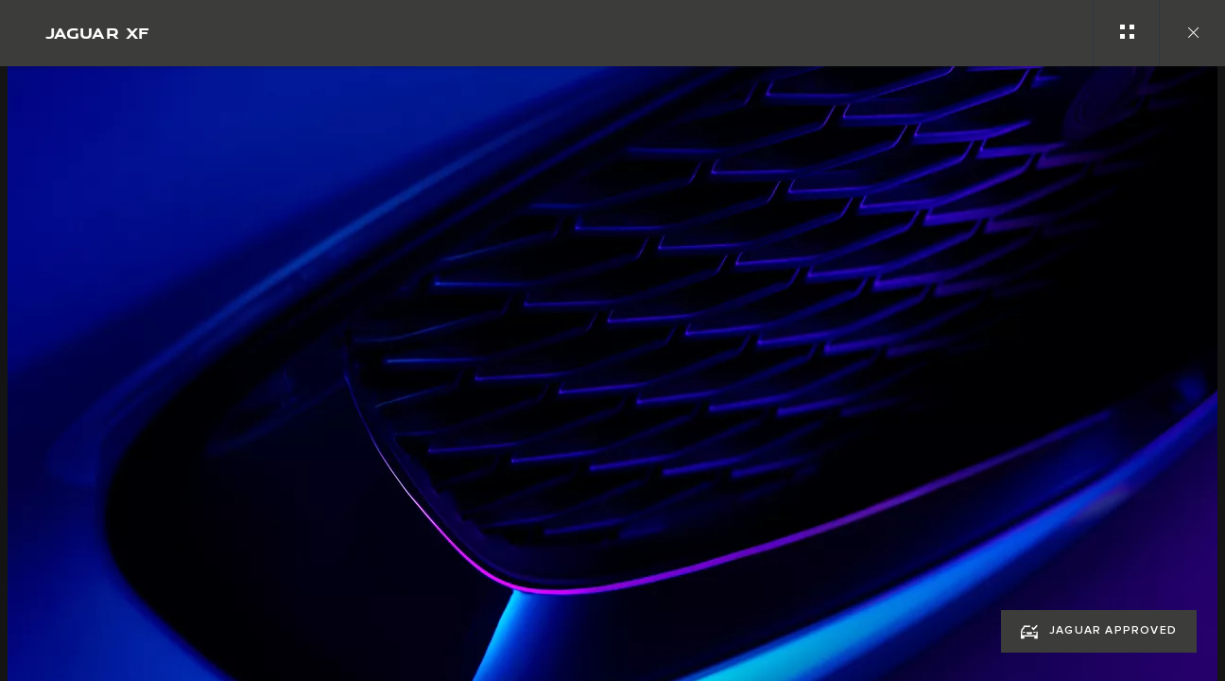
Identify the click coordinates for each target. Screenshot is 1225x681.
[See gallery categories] (1126, 33)
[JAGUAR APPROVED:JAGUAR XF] (1099, 631)
